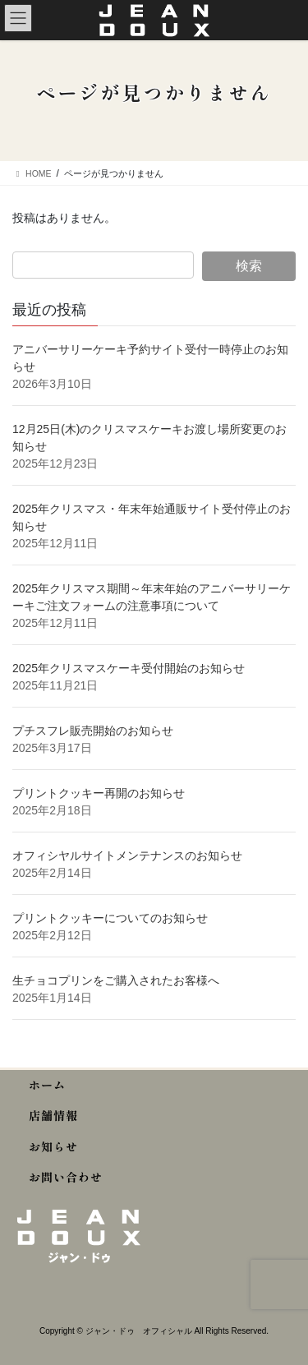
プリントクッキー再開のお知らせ (98, 793)
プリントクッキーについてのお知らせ (110, 918)
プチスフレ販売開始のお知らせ (92, 730)
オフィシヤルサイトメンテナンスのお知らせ (127, 855)
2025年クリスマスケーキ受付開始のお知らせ (130, 668)
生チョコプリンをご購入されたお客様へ (115, 980)
